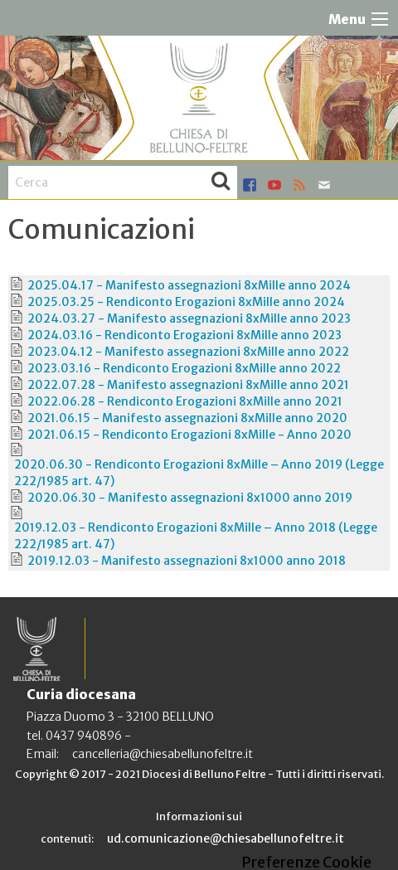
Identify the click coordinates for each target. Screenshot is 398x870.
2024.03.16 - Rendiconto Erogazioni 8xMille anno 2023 (184, 335)
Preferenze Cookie (306, 862)
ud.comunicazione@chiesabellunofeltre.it (225, 838)
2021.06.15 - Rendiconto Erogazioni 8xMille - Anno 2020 (189, 434)
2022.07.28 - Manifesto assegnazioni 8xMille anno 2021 (188, 384)
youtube (274, 185)
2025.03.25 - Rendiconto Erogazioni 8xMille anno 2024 (186, 301)
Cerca (220, 182)
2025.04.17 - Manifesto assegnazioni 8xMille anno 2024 (189, 285)
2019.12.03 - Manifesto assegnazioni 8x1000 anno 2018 (186, 560)
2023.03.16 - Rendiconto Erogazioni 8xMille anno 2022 (184, 368)
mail (324, 185)
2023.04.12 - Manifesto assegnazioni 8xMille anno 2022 (188, 351)
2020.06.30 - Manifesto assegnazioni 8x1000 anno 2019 (189, 497)
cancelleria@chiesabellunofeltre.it (162, 753)
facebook (249, 185)
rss (299, 185)
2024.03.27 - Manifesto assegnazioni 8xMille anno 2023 (189, 318)
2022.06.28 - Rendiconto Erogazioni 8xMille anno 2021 (184, 401)
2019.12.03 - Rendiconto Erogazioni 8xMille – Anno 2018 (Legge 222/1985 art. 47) (195, 536)
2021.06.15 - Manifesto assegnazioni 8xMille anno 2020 (187, 418)
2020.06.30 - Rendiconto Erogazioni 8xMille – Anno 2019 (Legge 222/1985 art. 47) (199, 472)
